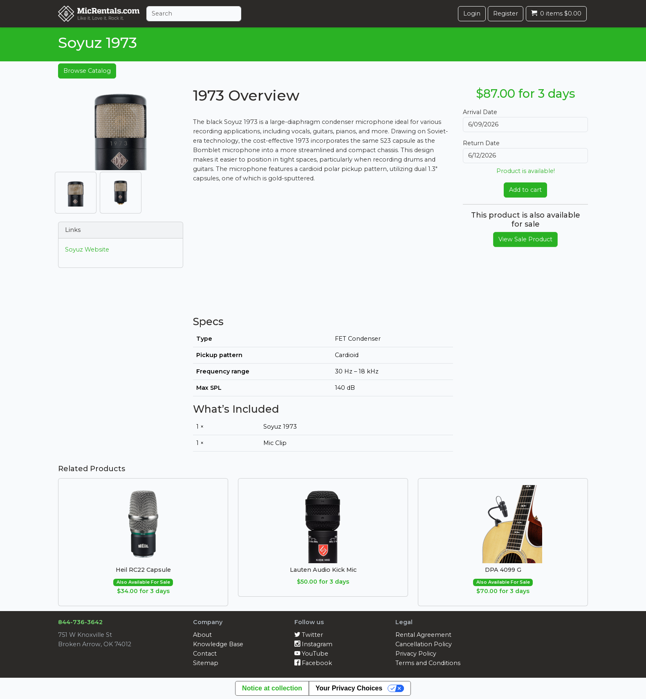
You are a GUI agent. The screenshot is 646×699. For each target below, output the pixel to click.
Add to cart (525, 189)
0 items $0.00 (556, 13)
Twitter (308, 634)
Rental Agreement (423, 634)
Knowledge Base (218, 644)
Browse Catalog (87, 70)
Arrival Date (480, 112)
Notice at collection (272, 688)
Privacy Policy (415, 653)
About (202, 634)
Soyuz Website (87, 249)
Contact (205, 653)
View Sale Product (525, 239)
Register (505, 13)
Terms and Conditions (427, 663)
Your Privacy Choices (349, 688)
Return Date (481, 143)
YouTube (311, 653)
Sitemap (205, 663)
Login (471, 13)
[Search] (193, 13)
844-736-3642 (80, 622)
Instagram (313, 644)
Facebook (313, 663)
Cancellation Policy (423, 644)
